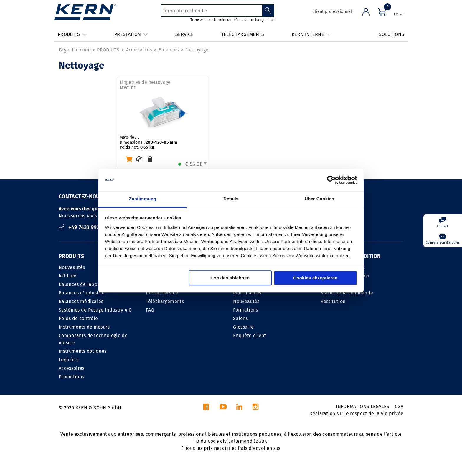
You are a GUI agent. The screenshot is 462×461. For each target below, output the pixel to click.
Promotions (71, 377)
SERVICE (184, 34)
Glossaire (243, 327)
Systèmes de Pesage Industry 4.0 (95, 310)
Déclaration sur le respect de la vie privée (356, 413)
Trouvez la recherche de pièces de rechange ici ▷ (232, 20)
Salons (240, 318)
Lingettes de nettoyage (145, 85)
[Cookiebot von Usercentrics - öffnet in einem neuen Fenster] (331, 179)
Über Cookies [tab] (319, 199)
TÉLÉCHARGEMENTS (242, 34)
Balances (169, 50)
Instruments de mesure (84, 327)
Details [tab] (230, 199)
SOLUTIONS (391, 34)
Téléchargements (165, 301)
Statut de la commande (347, 293)
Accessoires (139, 50)
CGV (399, 406)
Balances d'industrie (82, 293)
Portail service (162, 293)
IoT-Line (68, 276)
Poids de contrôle (78, 318)
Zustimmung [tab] (142, 199)
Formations (245, 310)
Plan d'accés (247, 293)
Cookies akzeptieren (315, 278)
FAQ (150, 310)
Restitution (333, 301)
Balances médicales (81, 301)
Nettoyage (196, 50)
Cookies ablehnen (230, 278)
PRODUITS (108, 50)
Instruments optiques (82, 351)
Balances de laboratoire (85, 284)
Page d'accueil (75, 50)
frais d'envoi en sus (259, 448)
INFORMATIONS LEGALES (362, 406)
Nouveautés (72, 267)
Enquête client (249, 335)
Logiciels (68, 359)
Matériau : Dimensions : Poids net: (148, 142)
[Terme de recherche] (212, 10)
